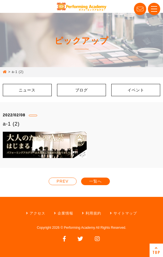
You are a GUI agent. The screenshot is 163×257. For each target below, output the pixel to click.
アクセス (35, 213)
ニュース (27, 90)
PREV (62, 181)
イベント (135, 90)
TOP (156, 250)
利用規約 (91, 213)
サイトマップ (123, 213)
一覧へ (95, 181)
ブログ (81, 90)
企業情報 (63, 213)
